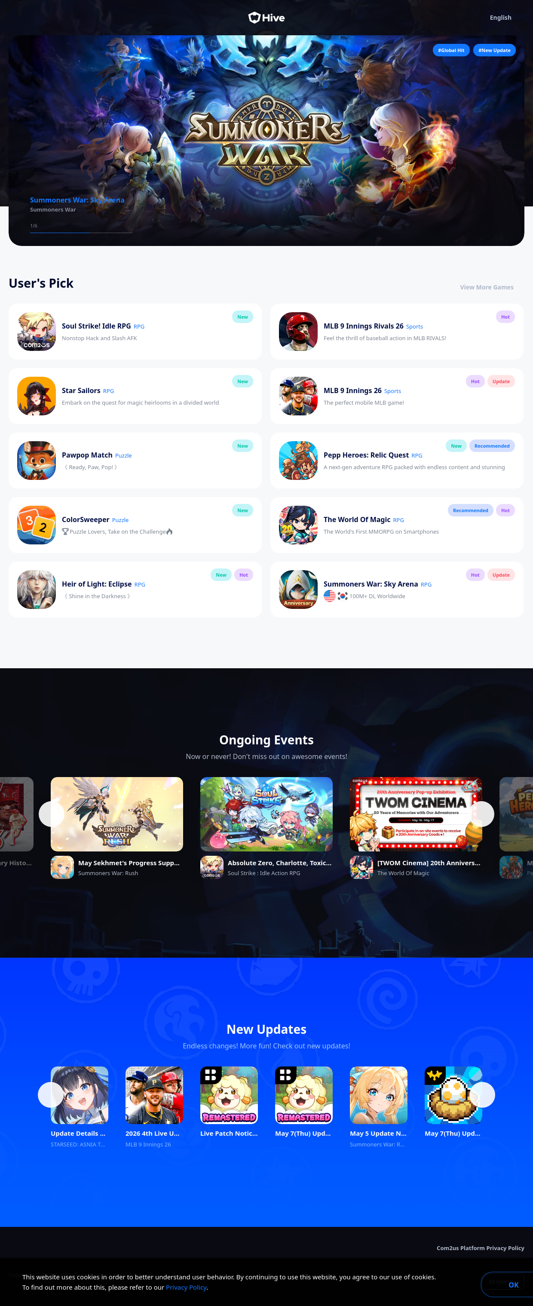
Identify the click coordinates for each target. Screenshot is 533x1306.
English (507, 17)
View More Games (492, 287)
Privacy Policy (186, 1287)
